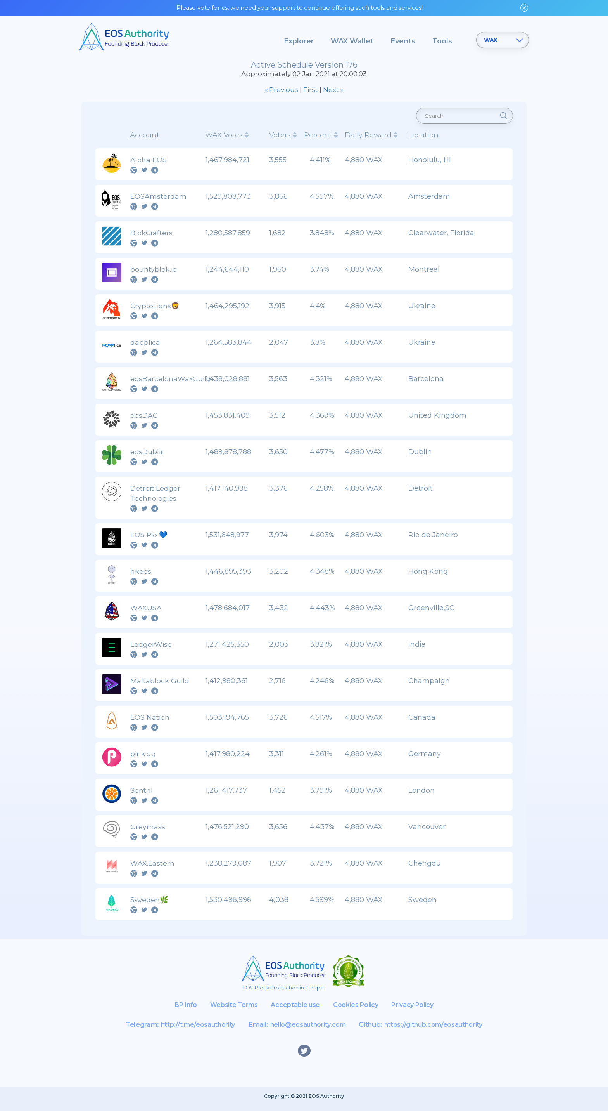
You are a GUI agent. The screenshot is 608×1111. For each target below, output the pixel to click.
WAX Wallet (352, 41)
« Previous (281, 92)
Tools (442, 41)
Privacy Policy (418, 1010)
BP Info (179, 1010)
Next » (333, 92)
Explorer (299, 41)
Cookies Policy (357, 1010)
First (310, 92)
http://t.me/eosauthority (191, 1030)
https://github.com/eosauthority (438, 1030)
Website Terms (230, 1010)
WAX (490, 39)
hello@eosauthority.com (306, 1030)
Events (402, 41)
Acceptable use (294, 1010)
